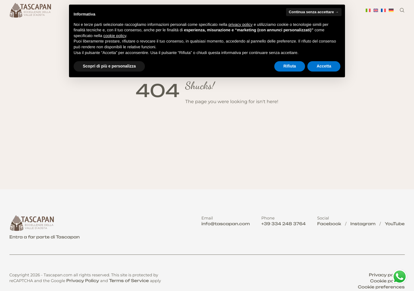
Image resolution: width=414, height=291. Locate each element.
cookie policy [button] (114, 35)
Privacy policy (385, 275)
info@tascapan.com (226, 223)
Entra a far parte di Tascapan (44, 237)
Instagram (363, 223)
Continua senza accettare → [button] (314, 12)
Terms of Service (129, 280)
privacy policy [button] (241, 24)
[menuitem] (368, 10)
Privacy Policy (82, 280)
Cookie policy (386, 281)
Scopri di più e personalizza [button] (109, 66)
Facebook (329, 223)
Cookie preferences (381, 287)
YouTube (395, 223)
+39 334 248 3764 (283, 223)
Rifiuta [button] (289, 66)
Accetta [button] (324, 66)
